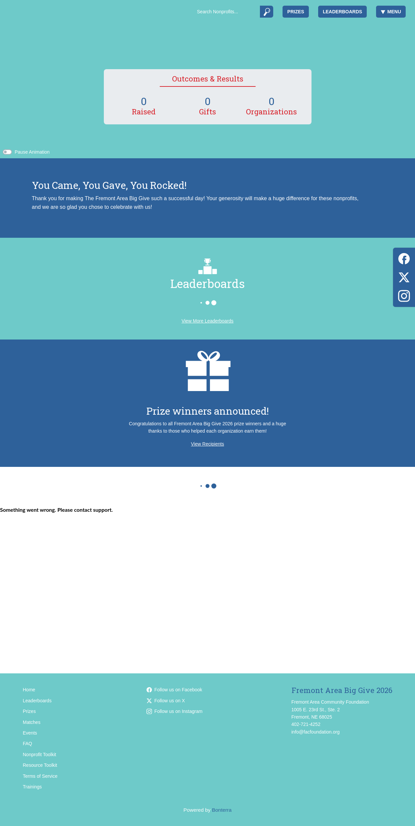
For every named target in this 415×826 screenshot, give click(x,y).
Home (29, 689)
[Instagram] (404, 294)
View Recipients (207, 444)
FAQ (27, 743)
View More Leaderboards (207, 321)
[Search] (226, 12)
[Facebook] (404, 257)
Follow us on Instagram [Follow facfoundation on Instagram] (174, 711)
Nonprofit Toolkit (39, 754)
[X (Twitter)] (404, 276)
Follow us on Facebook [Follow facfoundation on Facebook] (174, 689)
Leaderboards (342, 11)
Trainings (32, 786)
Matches (32, 722)
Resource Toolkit (40, 765)
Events (30, 733)
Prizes (295, 11)
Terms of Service (40, 776)
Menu (391, 11)
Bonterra (222, 810)
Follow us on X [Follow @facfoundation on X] (165, 700)
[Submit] (267, 12)
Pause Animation (32, 152)
